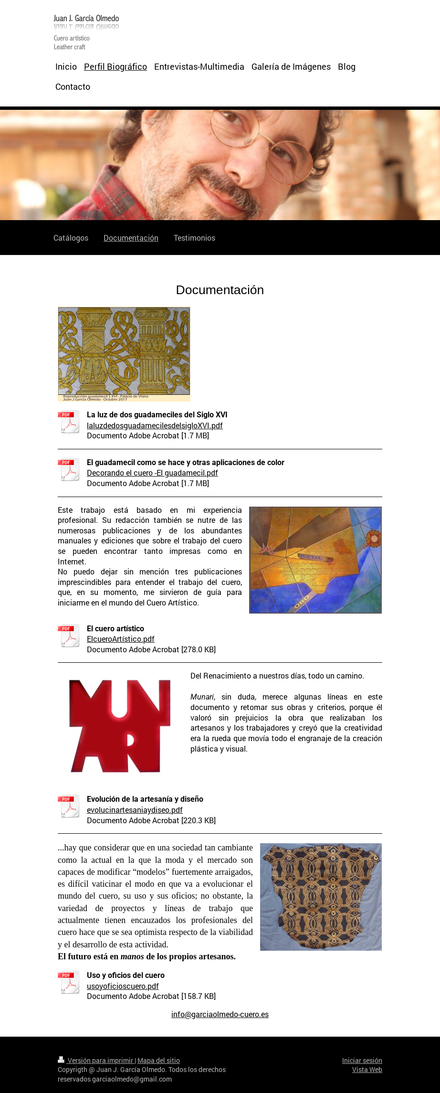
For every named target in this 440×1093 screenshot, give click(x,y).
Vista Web (367, 1069)
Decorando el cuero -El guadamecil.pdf (152, 472)
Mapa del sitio (158, 1060)
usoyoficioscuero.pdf (123, 986)
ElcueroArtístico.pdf (121, 639)
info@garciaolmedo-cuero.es (220, 1014)
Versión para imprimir (96, 1060)
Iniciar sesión (362, 1060)
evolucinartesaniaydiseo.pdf (135, 810)
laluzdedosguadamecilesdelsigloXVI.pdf (155, 425)
